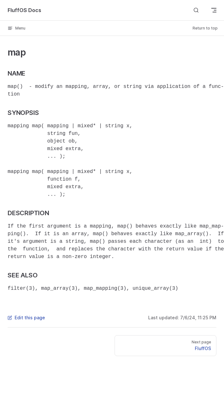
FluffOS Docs (24, 10)
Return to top (205, 28)
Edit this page (26, 317)
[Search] (196, 10)
